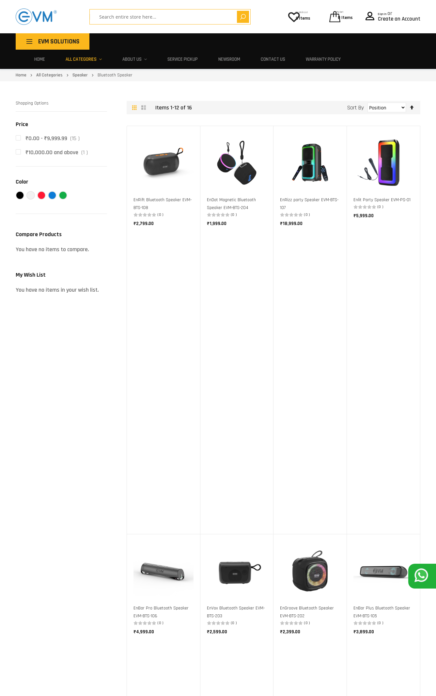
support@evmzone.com (39, 673)
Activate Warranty (276, 584)
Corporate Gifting (198, 594)
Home (112, 41)
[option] (356, 454)
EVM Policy (268, 604)
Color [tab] (22, 162)
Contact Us (333, 41)
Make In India (193, 584)
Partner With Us (196, 604)
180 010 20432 (80, 673)
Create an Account (399, 17)
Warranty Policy (383, 41)
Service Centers (273, 574)
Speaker (80, 56)
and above (58, 133)
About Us (199, 41)
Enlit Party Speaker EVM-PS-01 (382, 181)
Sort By (355, 88)
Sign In (386, 11)
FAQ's (263, 594)
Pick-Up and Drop (275, 564)
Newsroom (291, 41)
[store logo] (36, 16)
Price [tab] (22, 105)
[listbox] (383, 455)
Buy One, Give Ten (198, 574)
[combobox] (154, 16)
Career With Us (195, 614)
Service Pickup (245, 41)
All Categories (151, 41)
